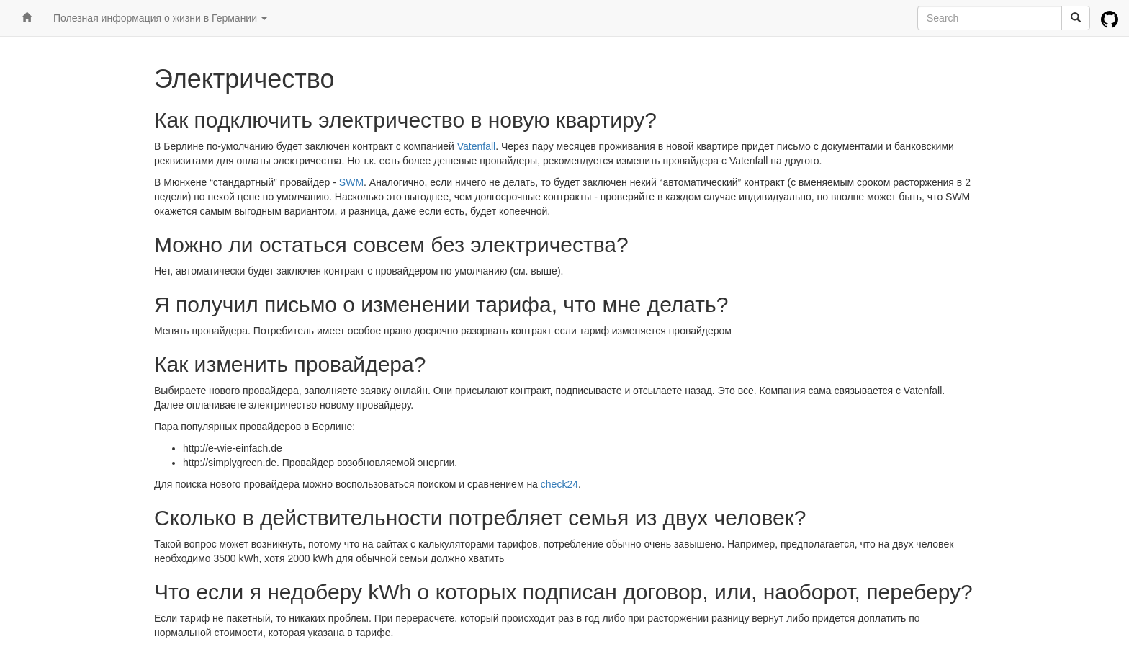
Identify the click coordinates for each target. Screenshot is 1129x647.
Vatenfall (476, 146)
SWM (351, 182)
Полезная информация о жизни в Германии (160, 18)
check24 (559, 484)
